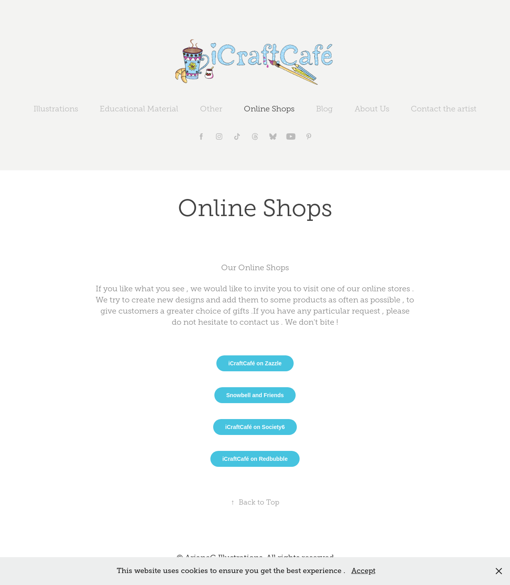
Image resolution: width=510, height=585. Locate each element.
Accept (363, 571)
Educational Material (139, 108)
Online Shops (269, 108)
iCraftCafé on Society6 (254, 427)
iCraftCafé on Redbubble (255, 459)
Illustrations (55, 108)
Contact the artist (444, 108)
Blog (324, 108)
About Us (372, 108)
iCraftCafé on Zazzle (255, 363)
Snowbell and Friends (255, 395)
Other (211, 108)
